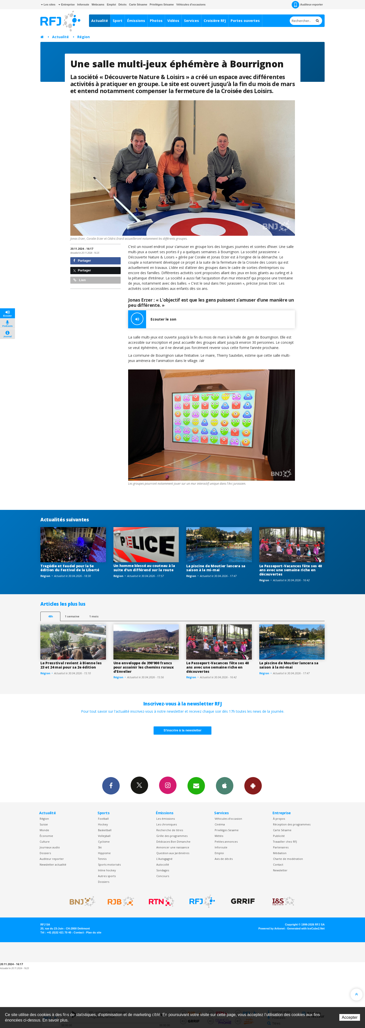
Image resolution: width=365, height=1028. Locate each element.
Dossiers (45, 853)
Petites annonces (226, 841)
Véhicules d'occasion (228, 818)
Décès (122, 4)
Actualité (99, 20)
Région (83, 36)
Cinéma (220, 824)
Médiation (279, 853)
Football (103, 818)
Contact (278, 864)
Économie (46, 835)
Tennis (102, 858)
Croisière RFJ (215, 20)
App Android (253, 785)
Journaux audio (50, 847)
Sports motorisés (109, 864)
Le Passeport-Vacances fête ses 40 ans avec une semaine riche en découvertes (290, 570)
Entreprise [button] (66, 4)
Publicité (279, 835)
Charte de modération (288, 858)
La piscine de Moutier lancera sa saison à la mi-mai (215, 568)
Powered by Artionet (272, 928)
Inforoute (83, 4)
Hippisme (104, 853)
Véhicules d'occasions (191, 4)
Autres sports (107, 876)
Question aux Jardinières (172, 853)
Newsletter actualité (53, 864)
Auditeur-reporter (307, 4)
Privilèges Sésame (162, 4)
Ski (100, 847)
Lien (79, 280)
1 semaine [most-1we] (72, 616)
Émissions (136, 20)
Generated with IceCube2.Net (306, 928)
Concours (162, 876)
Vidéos (173, 20)
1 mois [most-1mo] (93, 616)
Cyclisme (104, 841)
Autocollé (162, 864)
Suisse (44, 824)
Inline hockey (107, 870)
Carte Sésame (138, 4)
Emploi (111, 4)
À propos (279, 818)
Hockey (103, 824)
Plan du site (93, 932)
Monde (44, 830)
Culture (45, 841)
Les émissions (165, 818)
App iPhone (224, 785)
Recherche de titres (169, 830)
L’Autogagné (164, 858)
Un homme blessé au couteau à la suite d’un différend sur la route (144, 567)
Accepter (350, 1017)
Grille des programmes (171, 835)
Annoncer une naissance (172, 847)
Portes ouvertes (245, 20)
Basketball (104, 830)
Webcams (97, 4)
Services (191, 20)
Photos (156, 20)
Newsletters (196, 785)
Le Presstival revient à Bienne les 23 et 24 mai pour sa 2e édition (70, 665)
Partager (82, 260)
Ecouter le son (152, 319)
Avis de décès (224, 858)
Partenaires (280, 847)
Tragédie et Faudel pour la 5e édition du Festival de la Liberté (69, 568)
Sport (117, 20)
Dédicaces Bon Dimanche (173, 841)
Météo (219, 835)
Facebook (111, 785)
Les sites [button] (48, 4)
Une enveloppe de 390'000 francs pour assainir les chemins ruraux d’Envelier (143, 667)
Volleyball (104, 835)
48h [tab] (50, 616)
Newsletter (280, 870)
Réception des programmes (291, 824)
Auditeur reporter (52, 858)
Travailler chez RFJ (285, 841)
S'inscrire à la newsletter (182, 730)
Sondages (162, 870)
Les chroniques (166, 824)
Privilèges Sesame (227, 830)
